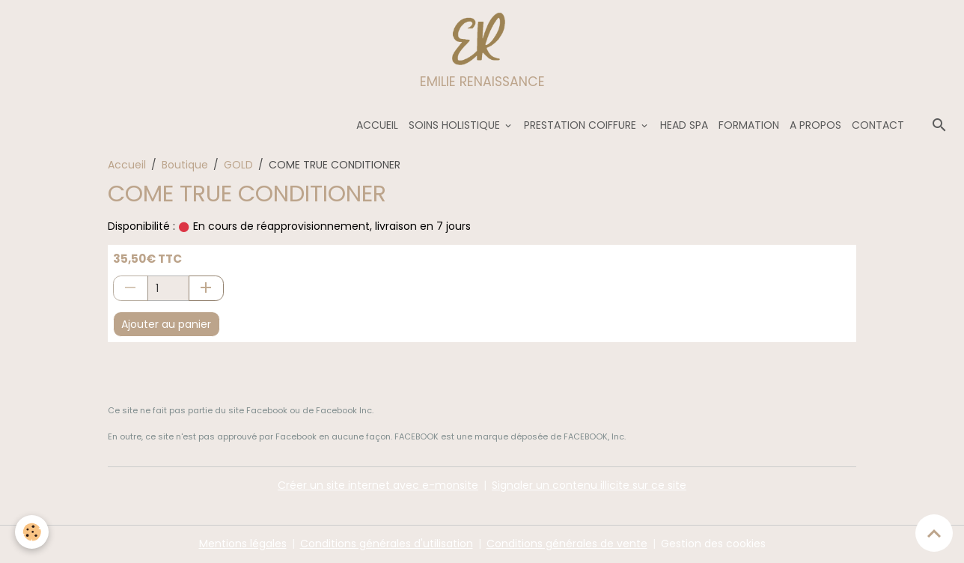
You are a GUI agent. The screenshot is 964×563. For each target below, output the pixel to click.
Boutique (185, 164)
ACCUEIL (377, 125)
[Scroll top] (934, 533)
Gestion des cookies (713, 543)
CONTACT (878, 125)
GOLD (238, 164)
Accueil (127, 164)
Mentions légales (243, 543)
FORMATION (749, 125)
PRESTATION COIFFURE (581, 125)
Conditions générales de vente (566, 543)
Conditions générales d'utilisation (386, 543)
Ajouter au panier (166, 324)
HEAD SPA (684, 125)
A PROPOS (815, 125)
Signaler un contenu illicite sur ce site (589, 485)
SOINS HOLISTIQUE (456, 125)
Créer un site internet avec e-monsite (378, 485)
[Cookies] (32, 532)
